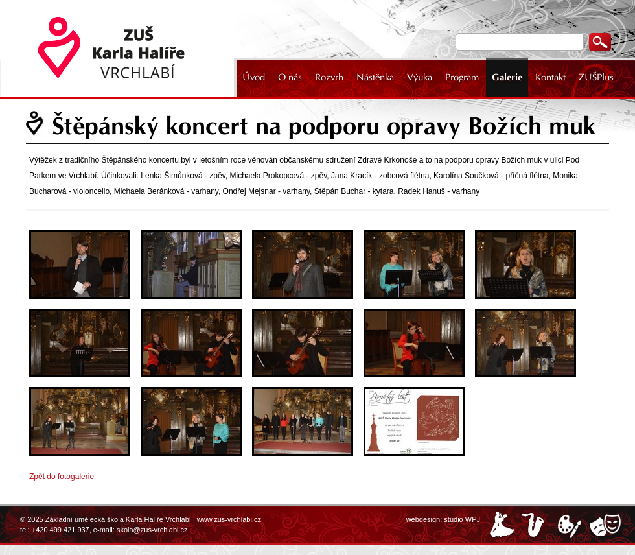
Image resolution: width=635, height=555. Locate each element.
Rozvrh (329, 77)
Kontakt (550, 77)
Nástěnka (375, 77)
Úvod (253, 77)
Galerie (507, 77)
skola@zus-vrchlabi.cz (152, 530)
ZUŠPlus (596, 77)
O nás (290, 77)
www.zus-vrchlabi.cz (229, 519)
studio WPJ (462, 519)
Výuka (419, 77)
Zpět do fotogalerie (61, 476)
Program (462, 77)
